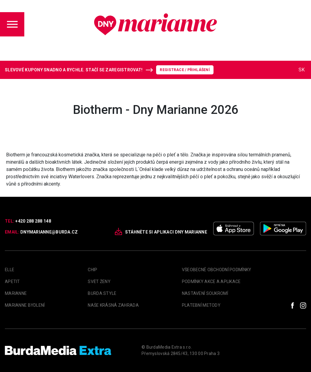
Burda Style (102, 293)
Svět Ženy (99, 281)
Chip (92, 269)
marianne (16, 293)
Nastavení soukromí (205, 293)
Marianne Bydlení (25, 305)
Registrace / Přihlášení (185, 70)
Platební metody (201, 305)
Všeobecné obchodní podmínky (216, 269)
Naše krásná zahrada (113, 305)
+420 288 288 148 (33, 221)
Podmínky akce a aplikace (211, 281)
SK (302, 70)
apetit (12, 281)
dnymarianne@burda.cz (49, 232)
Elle (9, 269)
